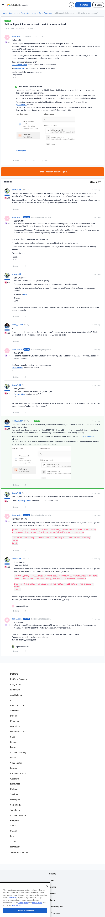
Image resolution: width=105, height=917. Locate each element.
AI (11, 700)
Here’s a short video (19, 64)
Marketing (14, 721)
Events (13, 757)
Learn (12, 747)
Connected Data (17, 705)
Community (14, 13)
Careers (13, 830)
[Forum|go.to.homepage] (17, 4)
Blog (12, 836)
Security (52, 874)
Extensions (15, 689)
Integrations (15, 684)
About (13, 825)
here (22, 253)
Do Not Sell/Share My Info (52, 906)
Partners (14, 789)
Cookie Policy (12, 909)
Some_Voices (17, 36)
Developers (15, 799)
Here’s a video (17, 367)
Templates (15, 810)
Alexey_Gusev (17, 324)
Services (14, 794)
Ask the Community (29, 13)
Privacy (53, 893)
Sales (12, 736)
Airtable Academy (18, 752)
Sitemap (52, 887)
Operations (15, 726)
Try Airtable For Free (19, 852)
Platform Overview (18, 679)
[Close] (47, 897)
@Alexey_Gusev (24, 500)
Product (14, 715)
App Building (16, 695)
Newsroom (15, 846)
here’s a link (20, 68)
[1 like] (21, 606)
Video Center (16, 763)
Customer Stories (18, 773)
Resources (15, 783)
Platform (14, 673)
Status (13, 841)
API (52, 880)
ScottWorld (16, 190)
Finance (14, 742)
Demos (13, 768)
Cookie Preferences (52, 913)
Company (14, 820)
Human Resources (18, 731)
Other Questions (45, 13)
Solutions (14, 710)
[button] (2, 5)
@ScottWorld (21, 104)
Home (4, 13)
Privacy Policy (23, 914)
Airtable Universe (18, 815)
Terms (52, 900)
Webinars (14, 778)
